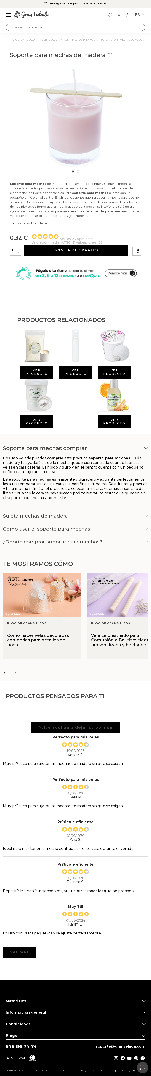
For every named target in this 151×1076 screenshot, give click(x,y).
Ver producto (37, 372)
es (139, 15)
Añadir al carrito (76, 250)
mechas (43, 495)
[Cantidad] (15, 250)
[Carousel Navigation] (75, 673)
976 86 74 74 (21, 1046)
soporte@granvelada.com (120, 1046)
